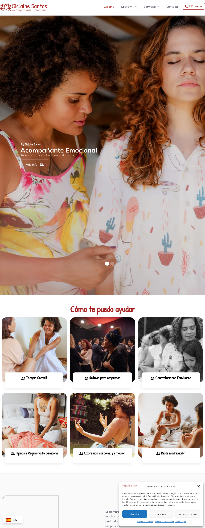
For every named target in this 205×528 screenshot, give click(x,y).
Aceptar (134, 514)
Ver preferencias (188, 514)
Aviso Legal (180, 521)
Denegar (161, 514)
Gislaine (109, 6)
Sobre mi (129, 6)
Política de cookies (145, 521)
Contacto (172, 6)
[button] (198, 486)
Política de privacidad (164, 521)
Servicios (151, 6)
